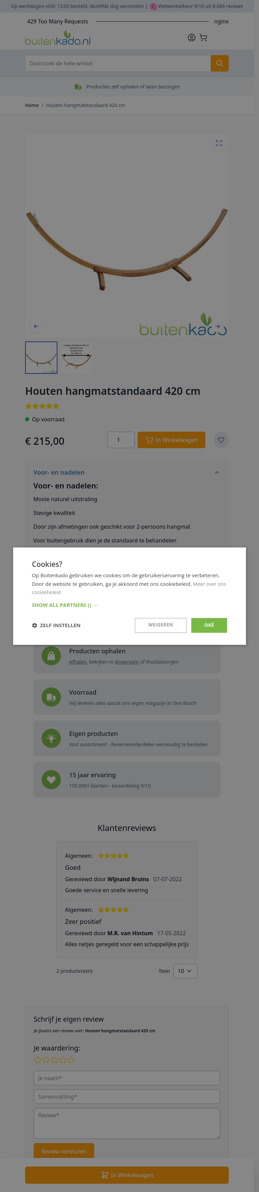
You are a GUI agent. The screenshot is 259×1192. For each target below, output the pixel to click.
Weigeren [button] (160, 625)
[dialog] (129, 596)
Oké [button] (209, 625)
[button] (129, 604)
